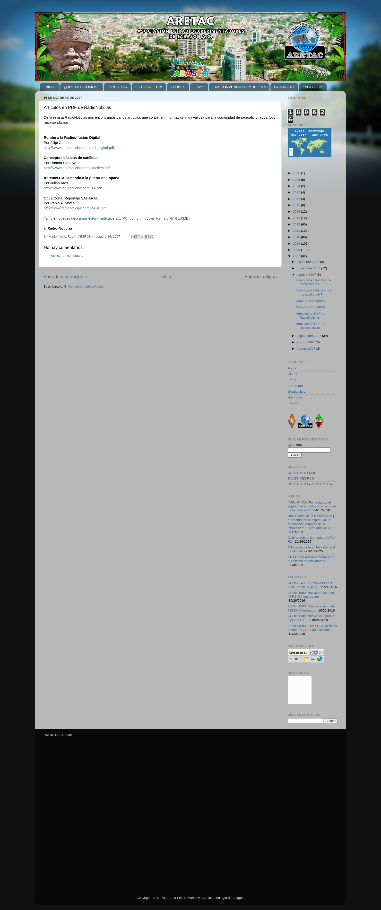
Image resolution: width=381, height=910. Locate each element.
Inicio (165, 276)
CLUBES (178, 87)
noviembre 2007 (309, 268)
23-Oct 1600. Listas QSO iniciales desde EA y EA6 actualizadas (312, 628)
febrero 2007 (306, 348)
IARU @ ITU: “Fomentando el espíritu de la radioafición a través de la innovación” (312, 506)
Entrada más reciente (65, 276)
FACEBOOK (313, 87)
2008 (297, 250)
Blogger (238, 898)
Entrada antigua (260, 276)
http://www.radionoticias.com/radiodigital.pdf (79, 148)
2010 (297, 237)
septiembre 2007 (309, 336)
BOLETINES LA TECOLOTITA (310, 484)
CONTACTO (284, 87)
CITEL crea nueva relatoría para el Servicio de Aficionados (311, 559)
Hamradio (295, 397)
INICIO (50, 87)
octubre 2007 (307, 274)
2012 (297, 224)
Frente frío (295, 386)
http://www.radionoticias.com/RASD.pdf (75, 208)
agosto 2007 (306, 342)
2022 (297, 192)
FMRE (292, 380)
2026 (297, 173)
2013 (297, 218)
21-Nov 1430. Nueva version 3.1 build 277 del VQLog (311, 585)
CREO (292, 374)
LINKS (199, 87)
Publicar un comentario (66, 255)
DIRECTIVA (117, 87)
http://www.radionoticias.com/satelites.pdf (77, 168)
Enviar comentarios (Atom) (83, 286)
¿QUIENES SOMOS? (81, 87)
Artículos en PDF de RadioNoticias (310, 315)
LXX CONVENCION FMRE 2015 (239, 87)
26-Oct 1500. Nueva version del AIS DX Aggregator (311, 608)
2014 (297, 211)
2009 (297, 243)
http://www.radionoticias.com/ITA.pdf (73, 188)
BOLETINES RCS (301, 478)
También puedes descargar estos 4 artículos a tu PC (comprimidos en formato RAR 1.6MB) (117, 218)
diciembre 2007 (308, 262)
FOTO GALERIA (148, 87)
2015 (297, 205)
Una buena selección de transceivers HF (313, 282)
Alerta (292, 368)
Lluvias (293, 403)
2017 (297, 199)
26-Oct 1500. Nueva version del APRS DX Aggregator (311, 594)
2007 (297, 256)
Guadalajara (297, 391)
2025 (297, 180)
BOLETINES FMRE (302, 473)
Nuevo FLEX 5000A (310, 301)
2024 (297, 186)
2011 (297, 230)
